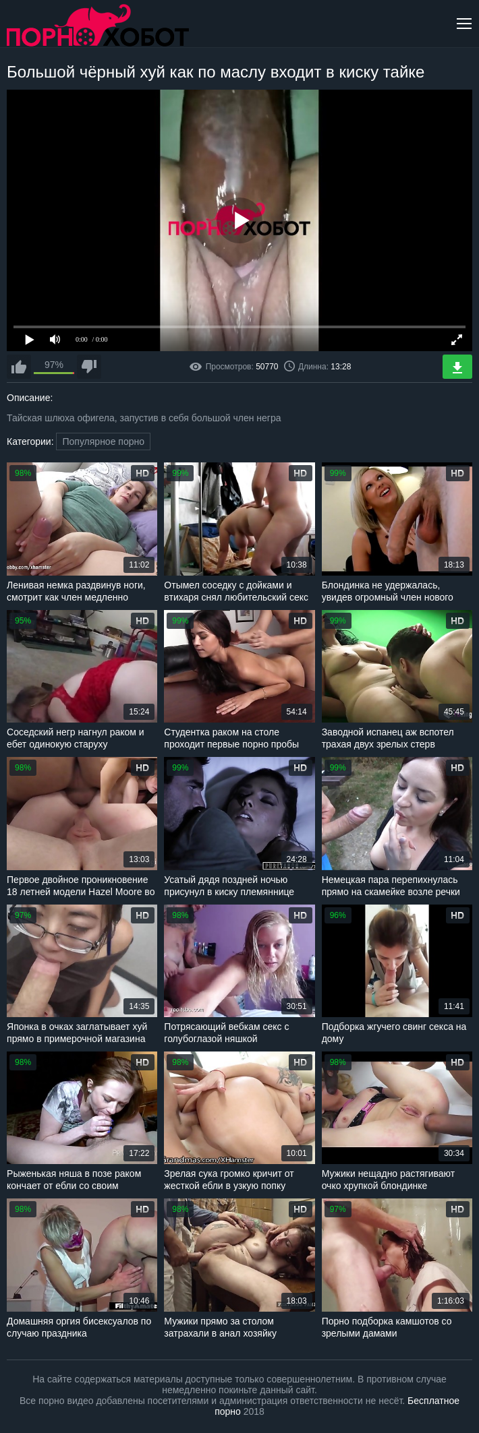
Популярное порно (103, 441)
